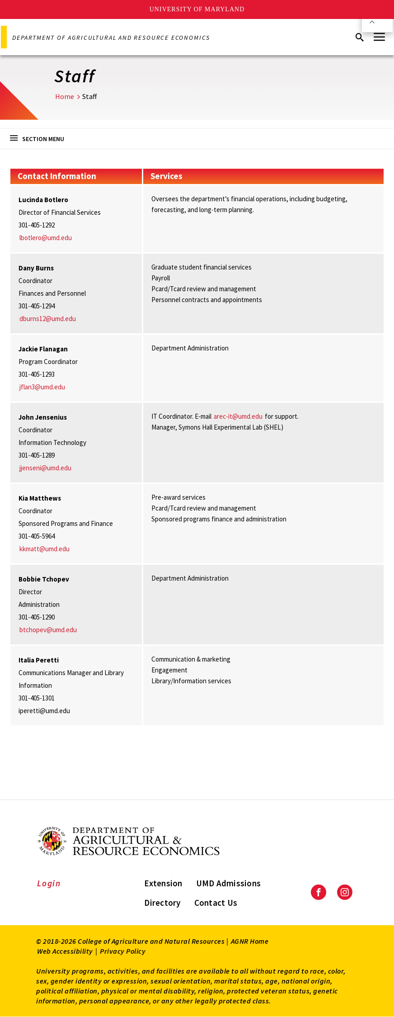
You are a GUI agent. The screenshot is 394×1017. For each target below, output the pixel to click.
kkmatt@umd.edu (44, 548)
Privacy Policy (122, 951)
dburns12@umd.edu (47, 318)
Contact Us (216, 902)
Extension (163, 883)
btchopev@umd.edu (48, 629)
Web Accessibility (65, 951)
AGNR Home (250, 941)
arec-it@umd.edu (238, 416)
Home (64, 96)
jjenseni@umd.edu (45, 468)
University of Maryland (197, 9)
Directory (162, 902)
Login (49, 883)
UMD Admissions (228, 883)
